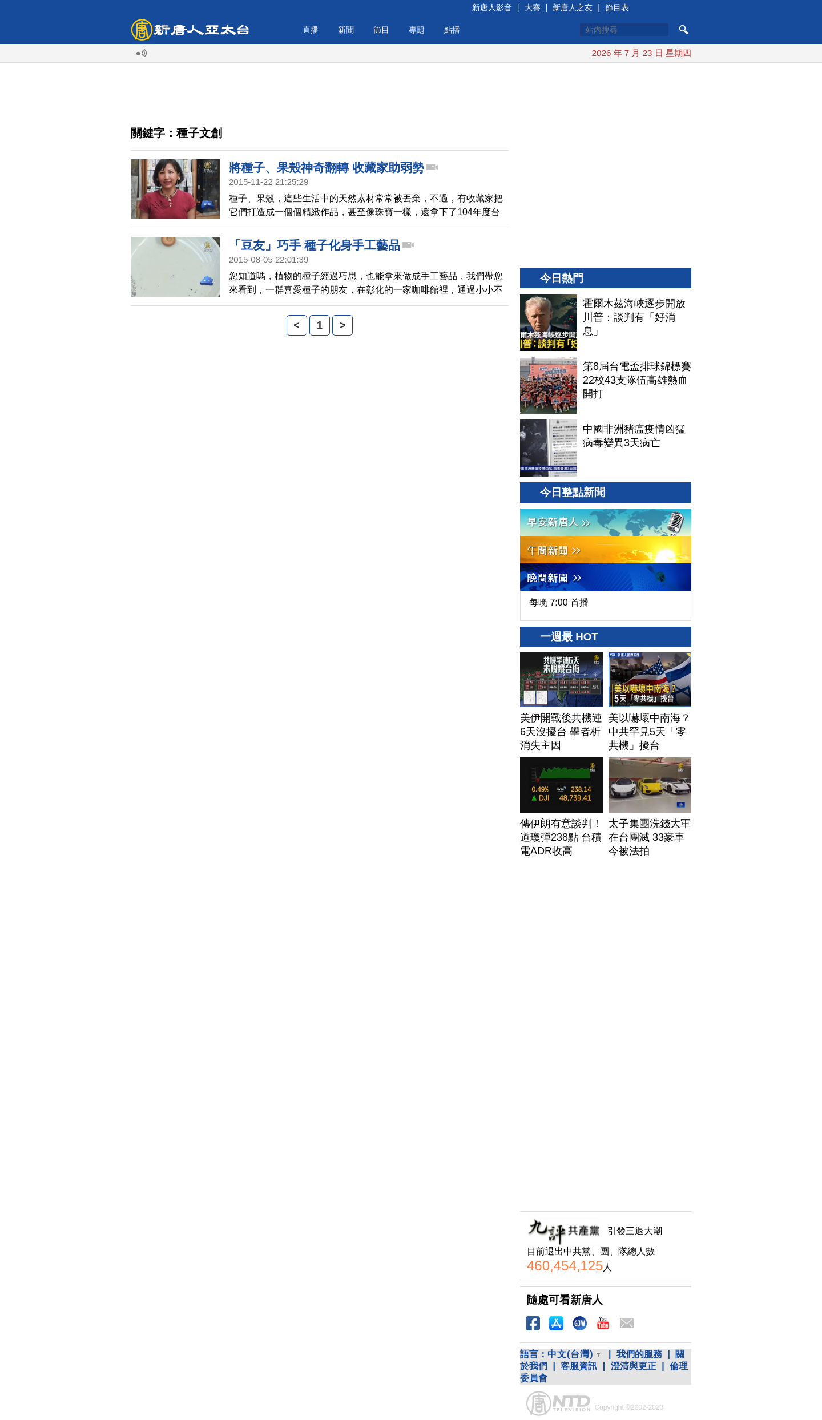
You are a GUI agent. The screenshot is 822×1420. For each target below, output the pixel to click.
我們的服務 (639, 1354)
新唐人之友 (573, 7)
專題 (417, 29)
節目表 (617, 7)
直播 (311, 29)
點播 (452, 29)
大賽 (533, 7)
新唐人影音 (492, 7)
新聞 (346, 29)
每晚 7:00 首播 (559, 602)
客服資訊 (579, 1366)
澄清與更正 (633, 1366)
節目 (381, 29)
